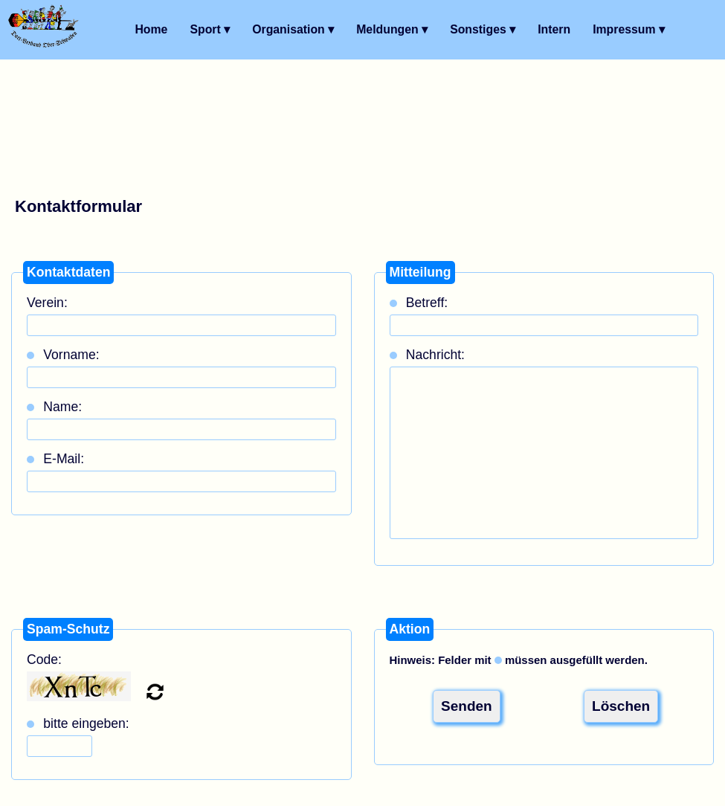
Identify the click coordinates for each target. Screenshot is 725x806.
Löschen (621, 705)
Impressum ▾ (629, 29)
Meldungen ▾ (392, 29)
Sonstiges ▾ (482, 29)
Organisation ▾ (293, 29)
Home (151, 29)
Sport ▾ (210, 29)
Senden (467, 705)
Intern (554, 29)
